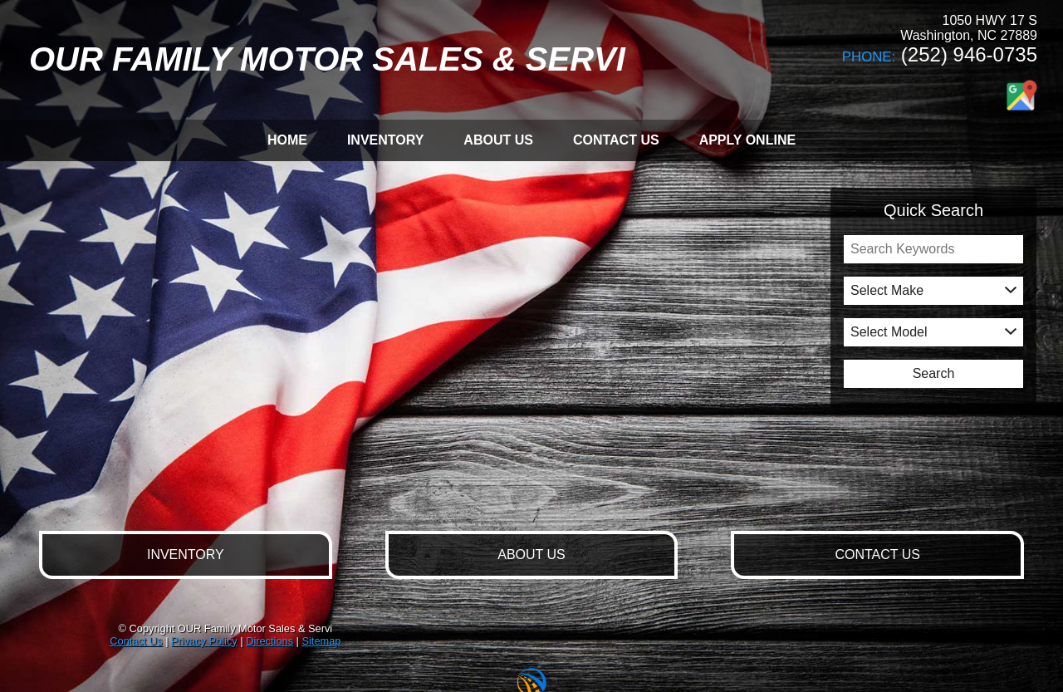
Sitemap (320, 641)
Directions (269, 641)
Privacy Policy (204, 641)
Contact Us (136, 641)
